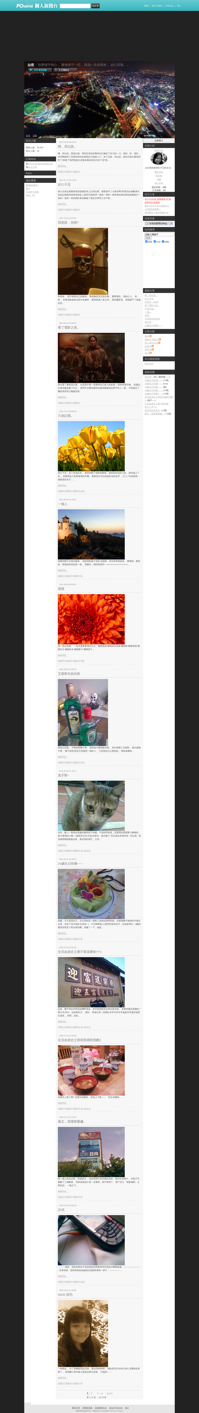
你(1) (147, 353)
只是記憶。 (66, 416)
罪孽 (82, 661)
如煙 (31, 65)
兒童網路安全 (101, 1408)
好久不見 (64, 184)
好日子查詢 (157, 6)
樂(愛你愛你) (32, 185)
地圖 (159, 179)
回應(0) (61, 171)
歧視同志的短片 (152, 410)
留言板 (159, 175)
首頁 (28, 135)
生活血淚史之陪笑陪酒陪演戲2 (79, 1040)
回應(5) (61, 939)
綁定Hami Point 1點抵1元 (157, 206)
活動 (35, 135)
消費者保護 (87, 1408)
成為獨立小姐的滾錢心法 (157, 212)
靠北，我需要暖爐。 (72, 1121)
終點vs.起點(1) (152, 339)
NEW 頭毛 (65, 1294)
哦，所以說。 (67, 146)
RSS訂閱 (32, 164)
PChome (169, 6)
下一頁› (100, 1393)
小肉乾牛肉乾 (32, 192)
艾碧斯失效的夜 (69, 674)
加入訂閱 (32, 167)
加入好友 (159, 183)
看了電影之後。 (69, 327)
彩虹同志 (149, 363)
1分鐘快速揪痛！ (153, 209)
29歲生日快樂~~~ (70, 863)
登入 (179, 6)
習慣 (61, 589)
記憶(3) (148, 346)
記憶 (82, 491)
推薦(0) (68, 171)
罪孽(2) (148, 349)
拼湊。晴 (30, 195)
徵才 (127, 1408)
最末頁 (110, 1393)
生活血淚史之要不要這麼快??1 (80, 952)
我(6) (147, 336)
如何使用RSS (45, 164)
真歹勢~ (63, 775)
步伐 (61, 1210)
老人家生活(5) (151, 343)
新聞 (146, 6)
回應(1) (61, 850)
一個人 (62, 504)
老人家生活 (85, 850)
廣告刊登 (76, 1408)
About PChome (116, 1408)
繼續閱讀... (63, 166)
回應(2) (61, 1197)
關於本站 (159, 172)
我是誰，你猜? (68, 222)
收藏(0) (76, 171)
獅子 (28, 188)
